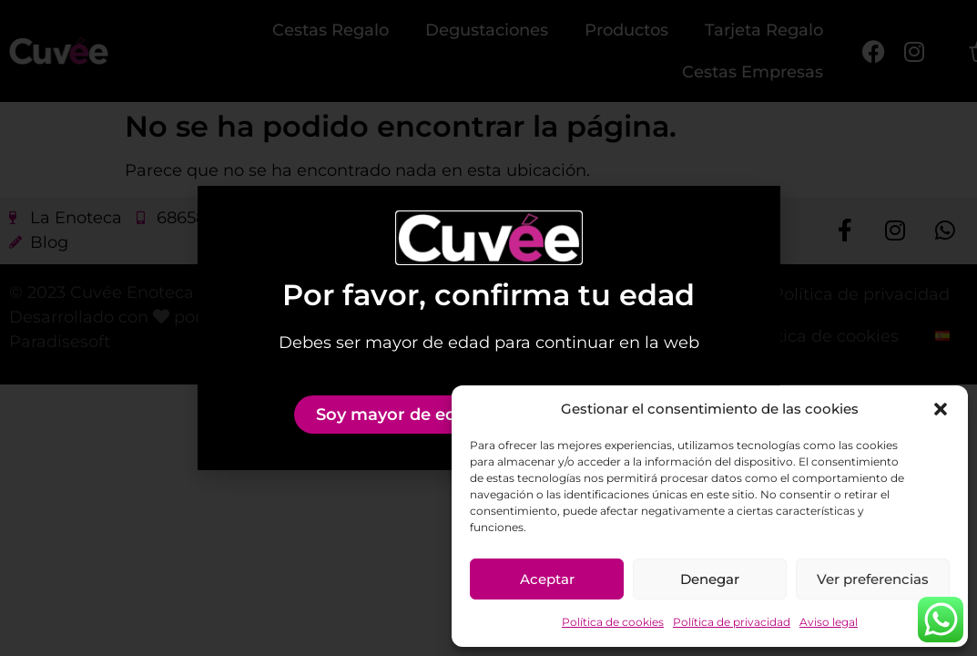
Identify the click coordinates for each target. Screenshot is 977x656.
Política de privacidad (731, 622)
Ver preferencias (873, 579)
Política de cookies (613, 622)
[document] (488, 328)
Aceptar (547, 579)
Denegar (709, 579)
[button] (940, 409)
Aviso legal (828, 622)
